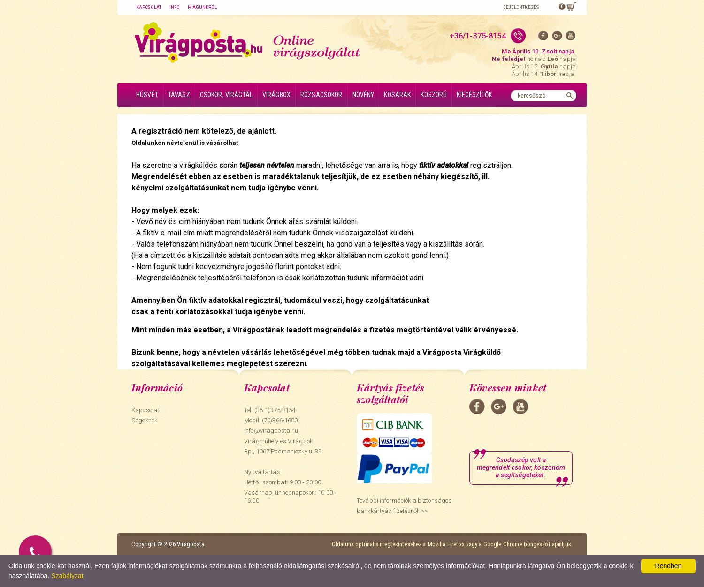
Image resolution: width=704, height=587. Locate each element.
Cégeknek (144, 420)
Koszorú (434, 94)
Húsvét (147, 94)
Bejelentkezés (521, 7)
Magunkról (202, 7)
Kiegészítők (474, 94)
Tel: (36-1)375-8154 (269, 410)
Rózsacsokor (321, 94)
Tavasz (179, 94)
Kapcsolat (148, 7)
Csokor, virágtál (226, 94)
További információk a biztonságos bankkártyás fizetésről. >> (404, 505)
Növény (363, 94)
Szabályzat (67, 575)
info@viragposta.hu (271, 430)
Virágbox (276, 94)
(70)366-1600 (280, 420)
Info (174, 7)
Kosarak (397, 94)
